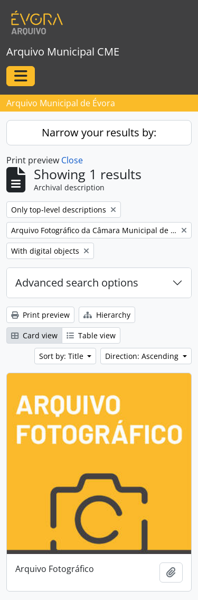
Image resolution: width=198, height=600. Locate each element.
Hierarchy (106, 315)
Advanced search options (76, 282)
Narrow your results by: (99, 132)
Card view (34, 335)
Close (72, 160)
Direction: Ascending (143, 356)
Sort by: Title (62, 356)
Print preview (40, 315)
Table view (91, 335)
